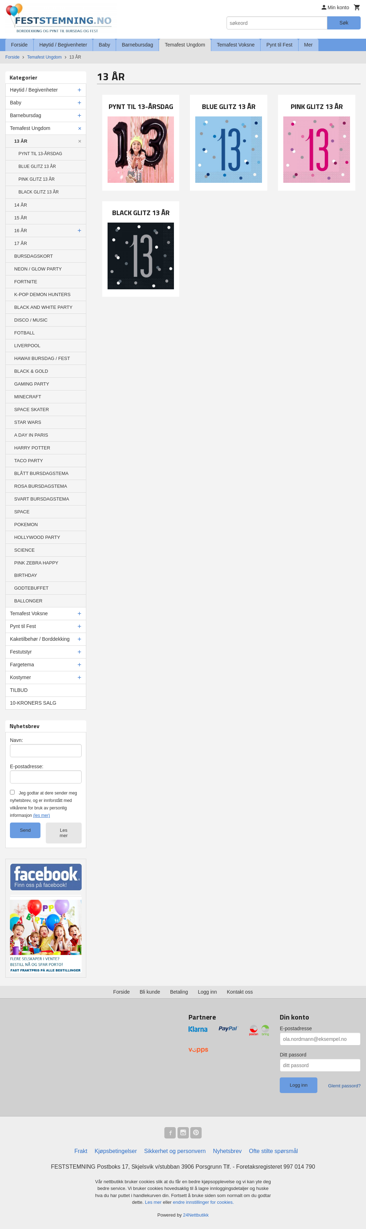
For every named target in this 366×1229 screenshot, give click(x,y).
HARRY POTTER (32, 447)
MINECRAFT (27, 396)
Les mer (63, 832)
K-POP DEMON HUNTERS (42, 294)
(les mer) (41, 815)
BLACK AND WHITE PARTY (43, 307)
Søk (343, 23)
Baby (104, 45)
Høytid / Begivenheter (63, 45)
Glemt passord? (344, 1085)
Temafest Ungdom (185, 45)
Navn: (16, 740)
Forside (19, 45)
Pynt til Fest (279, 45)
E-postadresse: (26, 766)
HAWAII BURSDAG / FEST (42, 358)
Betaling (179, 992)
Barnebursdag (137, 45)
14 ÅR (20, 205)
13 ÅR (20, 141)
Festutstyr (21, 652)
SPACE (21, 511)
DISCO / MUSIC (31, 320)
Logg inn (207, 992)
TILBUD (19, 690)
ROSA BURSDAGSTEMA (40, 486)
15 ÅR (20, 217)
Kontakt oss (240, 992)
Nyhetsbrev (227, 1151)
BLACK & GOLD (31, 371)
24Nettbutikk (196, 1215)
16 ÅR (20, 230)
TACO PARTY (28, 460)
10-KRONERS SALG (33, 703)
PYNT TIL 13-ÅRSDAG (40, 153)
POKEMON (26, 524)
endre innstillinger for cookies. (203, 1202)
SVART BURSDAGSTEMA (41, 499)
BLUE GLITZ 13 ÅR (37, 166)
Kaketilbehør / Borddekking (40, 639)
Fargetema (22, 664)
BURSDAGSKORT (33, 256)
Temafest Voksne (236, 45)
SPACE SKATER (31, 409)
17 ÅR (20, 243)
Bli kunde (150, 992)
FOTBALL (24, 332)
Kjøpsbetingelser (115, 1151)
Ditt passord (293, 1055)
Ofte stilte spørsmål (273, 1151)
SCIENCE (24, 550)
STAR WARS (27, 422)
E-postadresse (296, 1028)
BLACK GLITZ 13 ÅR (38, 192)
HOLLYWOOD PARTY (37, 537)
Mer (308, 45)
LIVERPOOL (27, 345)
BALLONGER (28, 600)
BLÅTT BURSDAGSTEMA (41, 473)
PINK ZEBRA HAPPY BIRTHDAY (36, 569)
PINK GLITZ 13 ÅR (36, 179)
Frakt (80, 1151)
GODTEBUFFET (31, 588)
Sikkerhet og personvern (175, 1151)
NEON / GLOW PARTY (38, 269)
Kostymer (20, 677)
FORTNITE (25, 281)
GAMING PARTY (31, 384)
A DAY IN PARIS (31, 435)
